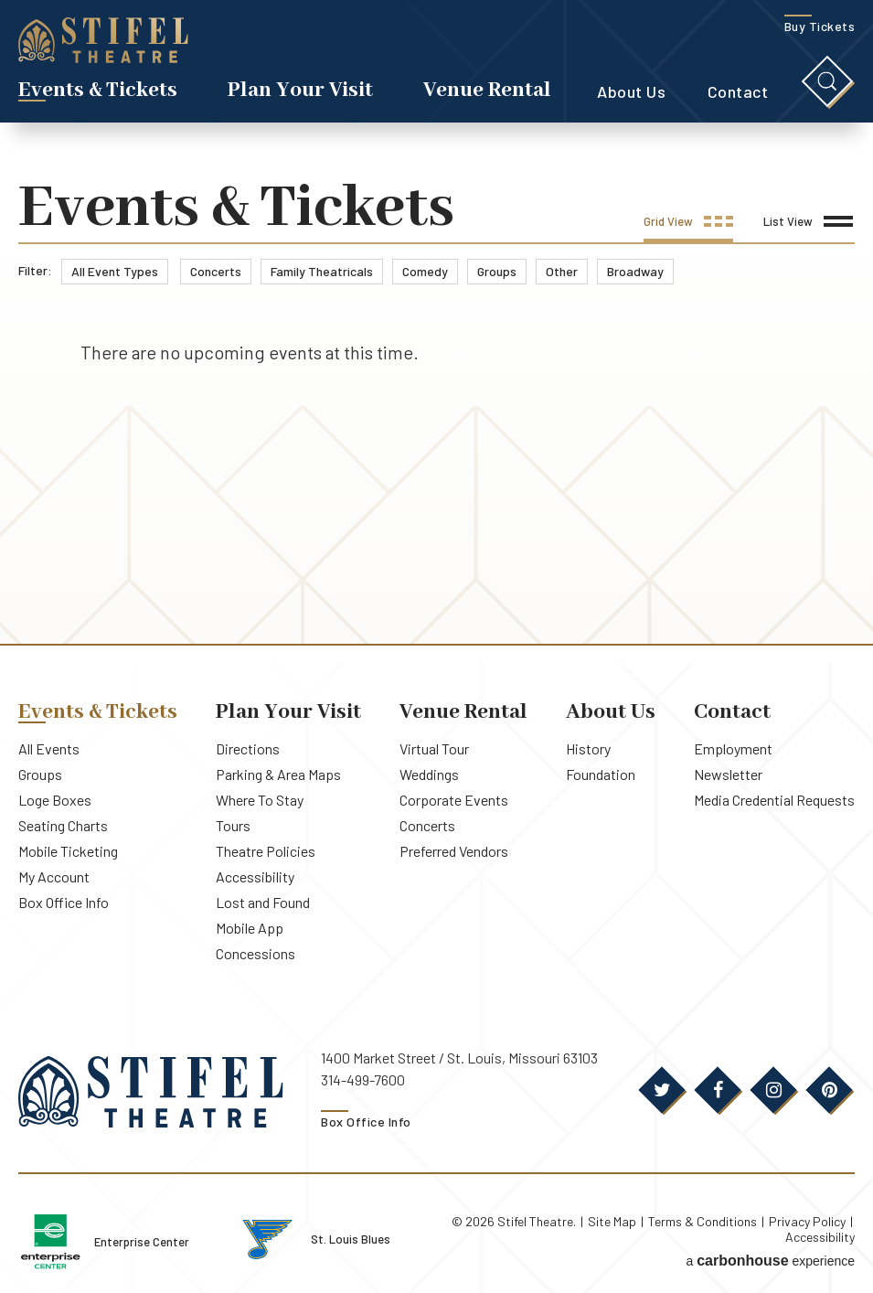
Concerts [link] (215, 271)
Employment (733, 748)
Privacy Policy (807, 1221)
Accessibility (255, 876)
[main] (436, 410)
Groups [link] (496, 271)
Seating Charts (63, 825)
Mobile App (249, 927)
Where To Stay (259, 799)
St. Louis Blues (351, 1239)
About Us (631, 91)
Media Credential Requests (774, 799)
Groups (40, 774)
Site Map (612, 1221)
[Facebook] (717, 1090)
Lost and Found (263, 902)
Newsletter (728, 774)
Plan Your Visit (300, 90)
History (588, 748)
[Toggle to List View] (808, 228)
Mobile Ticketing (68, 851)
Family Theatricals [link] (322, 271)
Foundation (600, 774)
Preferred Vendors (453, 851)
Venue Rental (487, 90)
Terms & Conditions (702, 1221)
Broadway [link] (635, 271)
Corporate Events (453, 799)
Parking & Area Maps (278, 774)
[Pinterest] (829, 1090)
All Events (49, 748)
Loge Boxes (54, 799)
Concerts (427, 825)
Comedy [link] (425, 271)
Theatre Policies (265, 851)
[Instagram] (773, 1090)
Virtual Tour (434, 748)
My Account (54, 876)
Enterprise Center (142, 1241)
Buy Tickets (820, 26)
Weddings (429, 774)
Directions (248, 748)
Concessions (255, 953)
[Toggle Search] (827, 81)
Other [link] (562, 271)
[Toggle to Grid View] (688, 228)
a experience (770, 1260)
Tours (233, 825)
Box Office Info (63, 902)
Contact (738, 91)
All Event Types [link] (114, 271)
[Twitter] (661, 1090)
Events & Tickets (97, 90)
